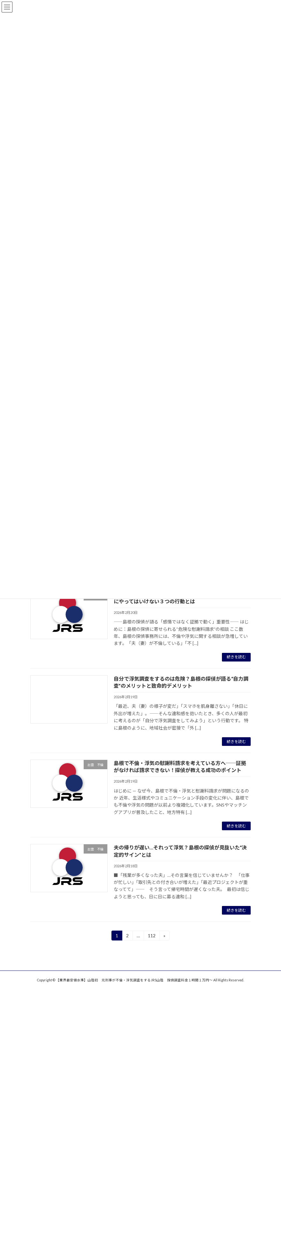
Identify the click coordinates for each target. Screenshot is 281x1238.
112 (152, 936)
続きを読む (236, 656)
